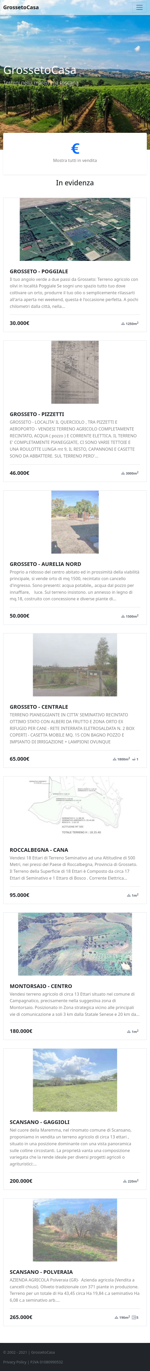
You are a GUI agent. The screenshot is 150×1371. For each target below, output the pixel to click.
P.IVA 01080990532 (46, 1361)
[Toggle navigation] (139, 7)
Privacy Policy (14, 1361)
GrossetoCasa (21, 7)
